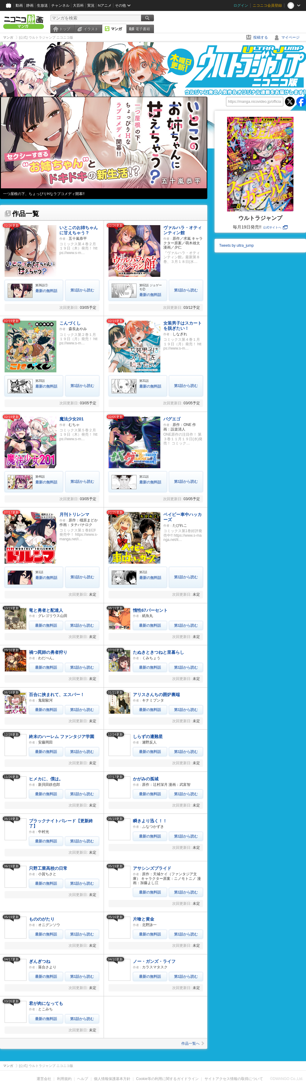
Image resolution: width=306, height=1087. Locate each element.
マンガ (116, 29)
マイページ (290, 37)
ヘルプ (82, 1079)
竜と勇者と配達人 (46, 610)
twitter (290, 101)
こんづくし (70, 323)
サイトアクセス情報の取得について (234, 1079)
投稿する (260, 37)
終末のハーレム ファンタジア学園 (61, 736)
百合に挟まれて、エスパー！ (56, 694)
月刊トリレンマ (74, 514)
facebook (301, 101)
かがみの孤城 (145, 778)
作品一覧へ (192, 1043)
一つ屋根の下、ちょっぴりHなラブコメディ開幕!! (43, 194)
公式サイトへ (275, 227)
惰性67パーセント (150, 610)
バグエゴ (171, 418)
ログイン (240, 5)
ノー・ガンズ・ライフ (154, 961)
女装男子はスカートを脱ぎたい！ (182, 326)
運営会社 (44, 1079)
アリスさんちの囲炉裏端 (156, 694)
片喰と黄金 (143, 919)
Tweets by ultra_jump (236, 245)
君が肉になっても (46, 1003)
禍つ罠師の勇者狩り (48, 652)
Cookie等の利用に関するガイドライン (167, 1079)
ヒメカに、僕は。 (46, 778)
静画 (30, 5)
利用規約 (64, 1079)
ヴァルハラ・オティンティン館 (182, 230)
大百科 (78, 5)
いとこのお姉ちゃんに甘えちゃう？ (78, 230)
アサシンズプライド (152, 868)
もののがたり (42, 919)
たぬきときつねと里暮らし (158, 652)
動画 (19, 5)
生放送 (42, 5)
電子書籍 (142, 29)
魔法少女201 (71, 418)
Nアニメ (105, 5)
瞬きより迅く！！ (150, 820)
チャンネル (60, 5)
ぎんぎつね (39, 961)
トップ (64, 29)
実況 (90, 5)
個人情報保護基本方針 (112, 1079)
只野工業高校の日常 (48, 868)
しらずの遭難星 (148, 736)
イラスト (91, 29)
